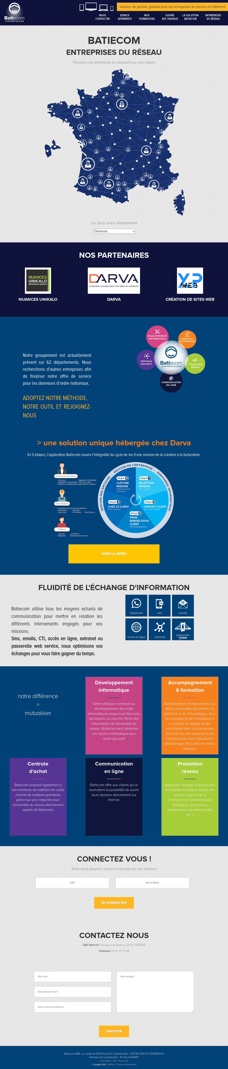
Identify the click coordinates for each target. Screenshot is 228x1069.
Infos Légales (105, 1061)
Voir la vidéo (114, 554)
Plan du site (123, 1061)
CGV (114, 1061)
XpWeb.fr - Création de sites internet (122, 1064)
